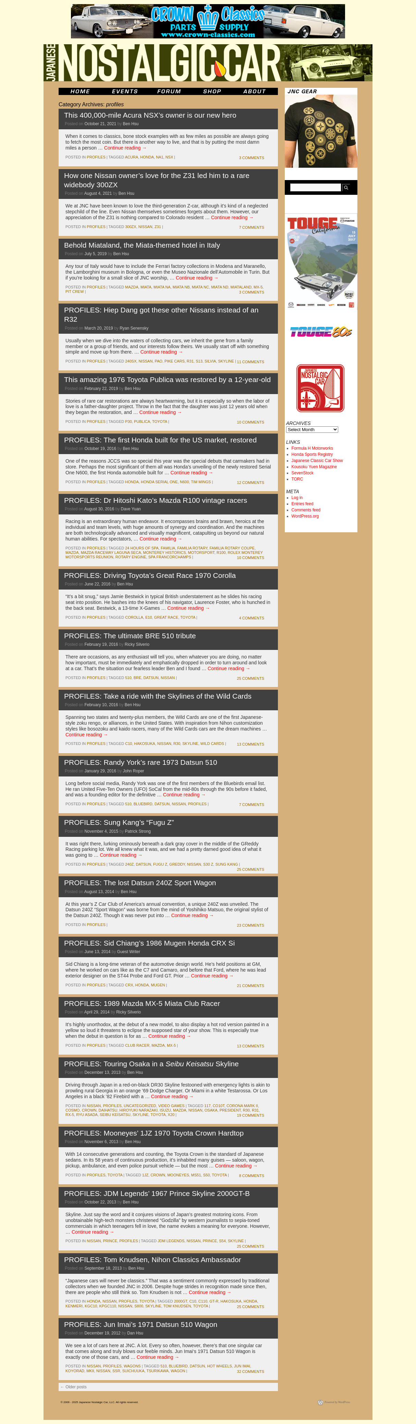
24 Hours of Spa (142, 548)
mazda (131, 287)
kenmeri (74, 1306)
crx (129, 985)
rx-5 (69, 1115)
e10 (148, 617)
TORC (297, 479)
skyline (226, 361)
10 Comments (250, 422)
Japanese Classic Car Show (317, 460)
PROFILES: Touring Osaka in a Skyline (151, 1064)
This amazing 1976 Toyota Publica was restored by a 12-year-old (167, 379)
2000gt (180, 1301)
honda (147, 157)
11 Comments (250, 362)
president (230, 1110)
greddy (177, 864)
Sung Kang (226, 864)
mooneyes (178, 1175)
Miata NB (181, 287)
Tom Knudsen (177, 1306)
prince (110, 1241)
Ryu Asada (87, 1115)
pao (158, 361)
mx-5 (258, 287)
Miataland (241, 287)
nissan (145, 227)
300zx (130, 227)
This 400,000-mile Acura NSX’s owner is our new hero (150, 115)
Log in (297, 497)
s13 (199, 361)
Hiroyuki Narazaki (139, 1110)
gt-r (213, 1301)
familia (168, 548)
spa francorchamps (169, 557)
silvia (210, 361)
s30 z (208, 864)
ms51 (196, 1175)
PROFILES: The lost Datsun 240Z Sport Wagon (140, 883)
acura (131, 157)
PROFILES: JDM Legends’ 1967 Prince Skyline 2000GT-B (157, 1193)
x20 (171, 1115)
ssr (116, 1371)
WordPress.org (305, 516)
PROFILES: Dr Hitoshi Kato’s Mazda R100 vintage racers (155, 500)
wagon (178, 1371)
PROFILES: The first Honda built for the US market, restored (160, 440)
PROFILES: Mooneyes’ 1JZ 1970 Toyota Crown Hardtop (154, 1133)
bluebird (143, 804)
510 (128, 678)
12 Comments (250, 482)
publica (142, 421)
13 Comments (250, 744)
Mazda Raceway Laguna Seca (111, 552)
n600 (184, 482)
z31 (158, 227)
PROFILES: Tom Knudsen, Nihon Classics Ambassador (152, 1259)
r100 (221, 552)
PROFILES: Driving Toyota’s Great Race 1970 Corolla (150, 575)
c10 (128, 743)
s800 (138, 1306)
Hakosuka (144, 743)
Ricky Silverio (137, 644)
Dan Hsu (135, 1333)
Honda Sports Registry (312, 454)
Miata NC (200, 287)
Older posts (73, 1387)
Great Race (166, 617)
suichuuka (133, 1371)
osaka (211, 1110)
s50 (206, 1175)
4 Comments (251, 618)
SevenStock (303, 473)
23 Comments (250, 925)
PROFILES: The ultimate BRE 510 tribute (130, 636)
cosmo (72, 1110)
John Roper (133, 771)
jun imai (242, 1366)
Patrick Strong (138, 831)
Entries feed (303, 503)
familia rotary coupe (231, 548)
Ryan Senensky (134, 328)
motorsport (201, 552)
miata (145, 287)
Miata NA (162, 287)
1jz (145, 1175)
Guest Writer (128, 951)
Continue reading (125, 148)
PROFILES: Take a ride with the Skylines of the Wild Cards (158, 696)
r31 (190, 361)
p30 (128, 421)
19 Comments (250, 1115)
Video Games (171, 1106)
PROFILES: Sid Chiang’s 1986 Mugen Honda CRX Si (149, 943)
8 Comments (251, 1176)
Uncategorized (140, 1106)
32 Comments (250, 1371)
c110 (202, 1301)
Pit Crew (74, 291)
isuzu (165, 1110)
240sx (130, 361)
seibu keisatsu (115, 1115)
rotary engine (130, 557)
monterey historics (164, 552)
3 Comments (251, 158)
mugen (158, 985)
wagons (132, 1366)
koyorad (74, 1371)
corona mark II (242, 1106)
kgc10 (91, 1306)
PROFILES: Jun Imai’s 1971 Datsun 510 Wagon (140, 1324)
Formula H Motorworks (312, 448)
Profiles (197, 804)
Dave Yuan (131, 509)
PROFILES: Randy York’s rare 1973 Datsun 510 (140, 762)
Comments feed (306, 510)
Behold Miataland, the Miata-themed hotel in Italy (142, 245)
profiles (96, 157)
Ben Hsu (131, 123)
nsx (169, 157)
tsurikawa (157, 1371)
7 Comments (251, 227)
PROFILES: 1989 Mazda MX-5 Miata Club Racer (142, 1003)
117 (207, 1106)
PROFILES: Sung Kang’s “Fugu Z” (119, 822)
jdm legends (171, 1241)
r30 (176, 743)
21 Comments (250, 986)
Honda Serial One (159, 482)
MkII (90, 1371)
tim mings (201, 482)
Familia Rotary (192, 548)
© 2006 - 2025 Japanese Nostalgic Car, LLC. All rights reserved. (99, 1402)
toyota (159, 421)
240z (129, 864)
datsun (150, 678)
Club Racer (137, 1045)
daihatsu (108, 1110)
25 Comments (250, 678)
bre (138, 678)
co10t (218, 1106)
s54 (222, 1241)
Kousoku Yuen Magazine (314, 466)
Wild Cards (212, 743)
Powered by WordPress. (338, 1402)
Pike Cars (174, 361)
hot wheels (219, 1366)
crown (89, 1110)
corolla (134, 617)
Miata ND (219, 287)
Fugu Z (160, 864)
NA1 (159, 157)
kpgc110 (107, 1306)
